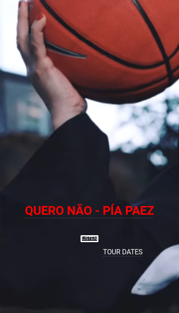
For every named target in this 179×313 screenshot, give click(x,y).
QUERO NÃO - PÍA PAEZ (89, 210)
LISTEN (89, 238)
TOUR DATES (123, 252)
